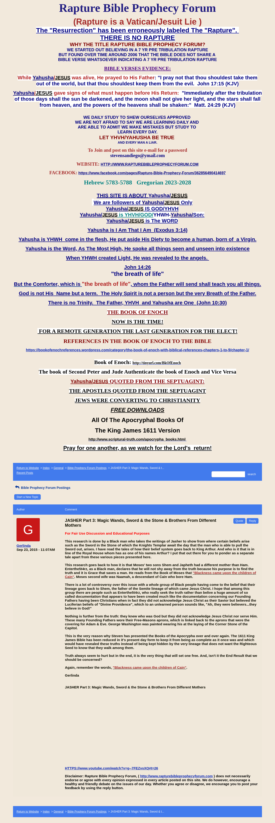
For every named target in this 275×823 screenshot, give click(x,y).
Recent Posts (25, 472)
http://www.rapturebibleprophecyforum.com (176, 776)
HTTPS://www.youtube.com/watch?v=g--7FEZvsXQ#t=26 (111, 768)
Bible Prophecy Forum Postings (87, 468)
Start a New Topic (27, 497)
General (59, 468)
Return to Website (28, 468)
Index (46, 468)
